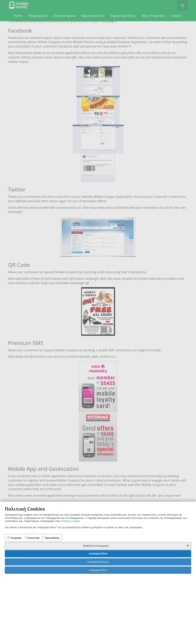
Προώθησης (51, 537)
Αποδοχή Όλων (98, 553)
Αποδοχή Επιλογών (98, 561)
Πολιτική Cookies (70, 521)
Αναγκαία (14, 537)
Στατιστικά (31, 537)
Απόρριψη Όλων (98, 570)
